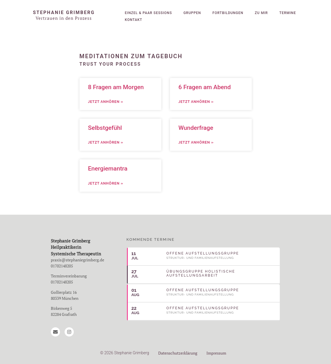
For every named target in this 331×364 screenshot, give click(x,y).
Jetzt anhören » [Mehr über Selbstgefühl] (105, 142)
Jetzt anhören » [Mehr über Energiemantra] (105, 183)
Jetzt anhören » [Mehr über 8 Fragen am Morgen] (105, 102)
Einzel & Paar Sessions (148, 13)
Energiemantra (107, 168)
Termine (287, 13)
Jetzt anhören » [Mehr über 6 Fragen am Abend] (196, 102)
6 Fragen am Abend (205, 87)
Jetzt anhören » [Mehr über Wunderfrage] (196, 142)
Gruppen (192, 13)
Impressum (216, 353)
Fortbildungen (227, 13)
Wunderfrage (196, 127)
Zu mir (261, 13)
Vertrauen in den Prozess (64, 18)
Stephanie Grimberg (64, 12)
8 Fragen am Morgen (116, 87)
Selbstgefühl (105, 127)
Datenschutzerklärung (177, 353)
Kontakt (133, 20)
